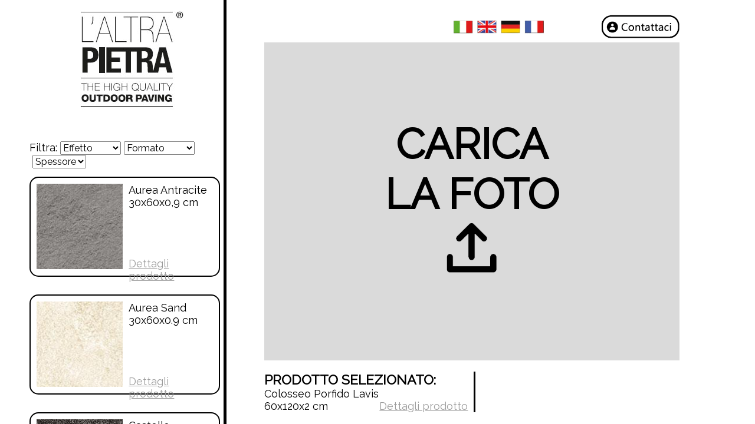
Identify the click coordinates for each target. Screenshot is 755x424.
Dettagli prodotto (151, 269)
